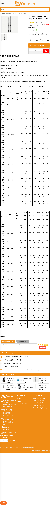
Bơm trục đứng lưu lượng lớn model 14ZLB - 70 (11, 379)
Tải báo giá (46, 24)
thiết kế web (18, 447)
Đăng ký (12, 440)
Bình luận (39, 22)
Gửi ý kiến (43, 347)
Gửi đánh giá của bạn (8, 341)
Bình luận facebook (23, 341)
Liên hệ (19, 401)
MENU (2, 2)
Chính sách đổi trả (38, 403)
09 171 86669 (10, 370)
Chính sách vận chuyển (39, 400)
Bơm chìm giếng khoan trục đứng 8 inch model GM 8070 (43, 379)
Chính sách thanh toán (39, 398)
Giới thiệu (19, 398)
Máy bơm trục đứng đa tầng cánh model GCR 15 (28, 386)
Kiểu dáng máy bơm (12, 13)
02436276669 (7, 429)
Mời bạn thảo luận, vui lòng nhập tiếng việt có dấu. (18, 346)
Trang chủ (2, 13)
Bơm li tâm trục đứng (24, 13)
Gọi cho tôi (46, 51)
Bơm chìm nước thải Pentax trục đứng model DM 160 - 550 (27, 379)
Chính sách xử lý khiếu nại (40, 408)
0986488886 (6, 427)
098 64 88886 (18, 370)
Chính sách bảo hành (38, 405)
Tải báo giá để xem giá (38, 40)
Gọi (3, 503)
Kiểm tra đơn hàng (22, 403)
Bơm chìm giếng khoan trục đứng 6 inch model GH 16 (43, 386)
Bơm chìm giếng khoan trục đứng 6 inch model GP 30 (11, 386)
